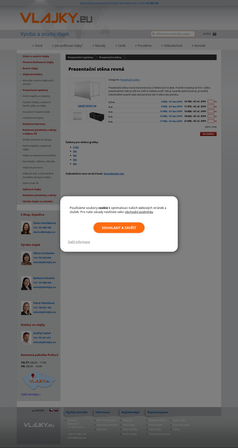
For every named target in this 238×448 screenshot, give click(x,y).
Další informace (79, 242)
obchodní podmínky (139, 212)
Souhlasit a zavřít (119, 227)
